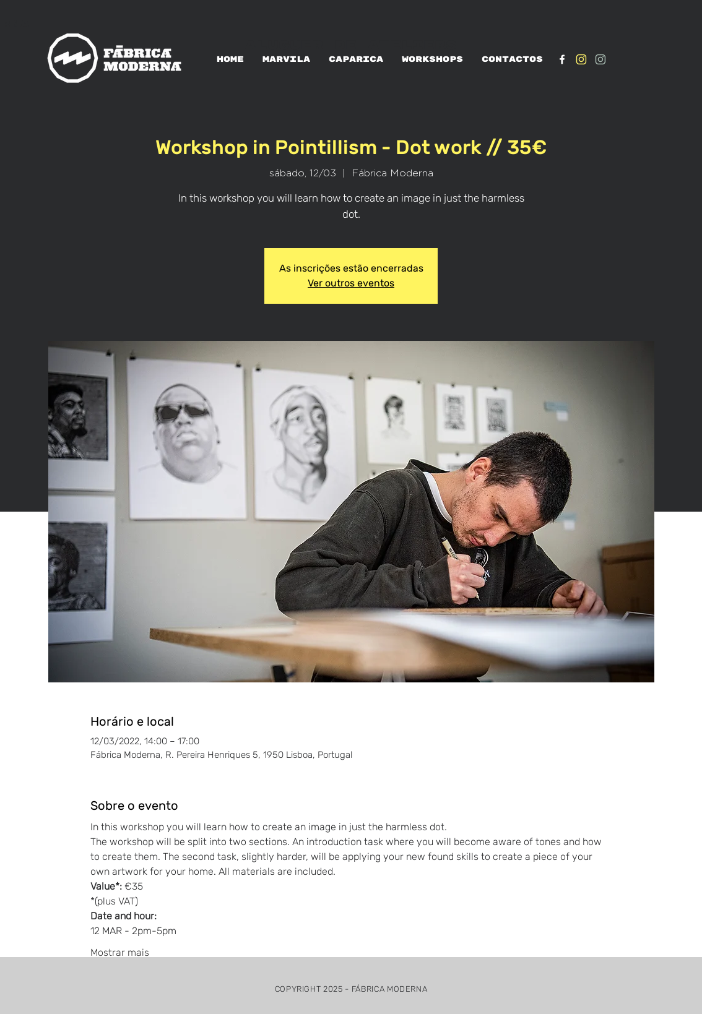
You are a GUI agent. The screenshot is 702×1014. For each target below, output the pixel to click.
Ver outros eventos (351, 283)
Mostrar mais (119, 952)
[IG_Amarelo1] (581, 59)
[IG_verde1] (600, 59)
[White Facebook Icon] (562, 59)
